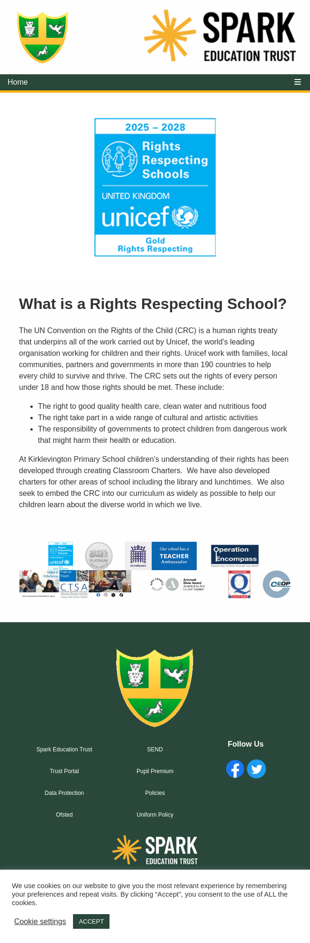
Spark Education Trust (64, 749)
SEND (155, 749)
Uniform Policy (155, 814)
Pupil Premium (155, 771)
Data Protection (64, 793)
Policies (154, 793)
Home (18, 82)
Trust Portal (64, 771)
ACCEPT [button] (91, 921)
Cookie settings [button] (40, 921)
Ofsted (64, 814)
